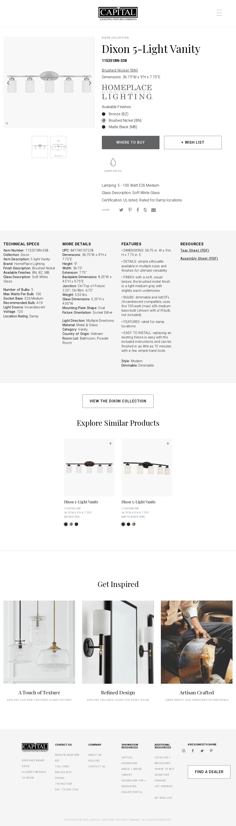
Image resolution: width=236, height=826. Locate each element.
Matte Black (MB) (123, 127)
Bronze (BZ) (119, 114)
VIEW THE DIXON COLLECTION (118, 401)
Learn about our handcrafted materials (197, 699)
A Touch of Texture (39, 692)
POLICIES (94, 760)
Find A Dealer (209, 772)
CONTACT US (96, 766)
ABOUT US (94, 754)
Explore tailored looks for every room (118, 699)
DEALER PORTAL (132, 792)
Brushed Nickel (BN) (120, 70)
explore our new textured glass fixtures (39, 699)
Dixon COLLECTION (115, 37)
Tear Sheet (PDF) (194, 250)
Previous (8, 82)
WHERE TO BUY (130, 142)
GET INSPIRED (163, 786)
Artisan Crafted (197, 692)
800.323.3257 (63, 772)
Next (90, 82)
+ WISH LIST (192, 142)
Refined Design (118, 692)
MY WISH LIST (163, 797)
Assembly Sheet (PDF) (199, 259)
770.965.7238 (63, 783)
